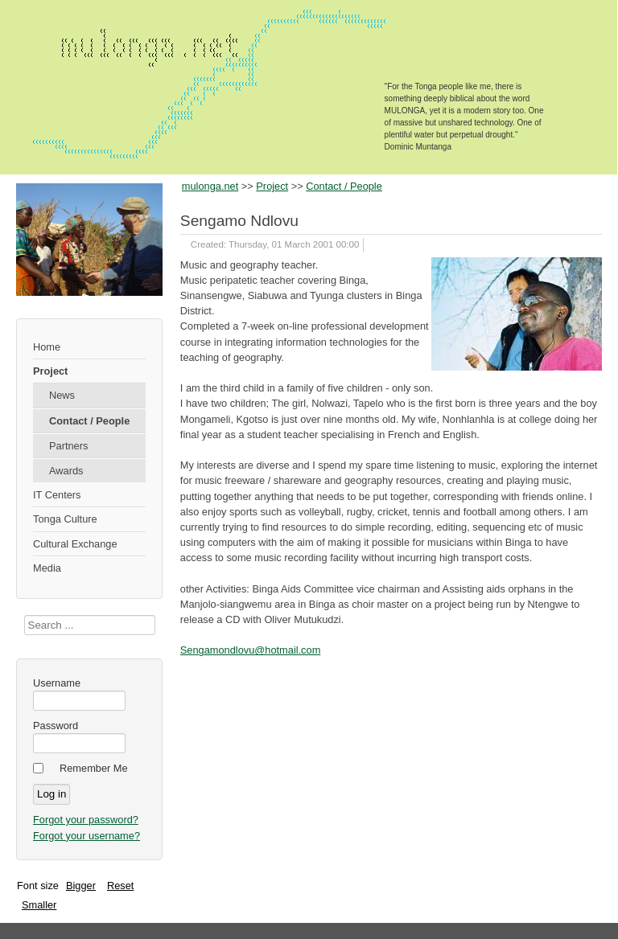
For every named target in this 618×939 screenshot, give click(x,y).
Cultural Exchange (75, 544)
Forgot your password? (85, 820)
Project (50, 371)
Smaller (39, 905)
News (62, 395)
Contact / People (89, 421)
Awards (66, 471)
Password (55, 726)
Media (47, 568)
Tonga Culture (65, 519)
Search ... (24, 615)
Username (56, 683)
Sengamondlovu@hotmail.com (250, 650)
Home (46, 347)
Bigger (81, 886)
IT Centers (57, 495)
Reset (120, 886)
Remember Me (94, 768)
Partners (68, 446)
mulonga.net (210, 186)
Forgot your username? (86, 836)
